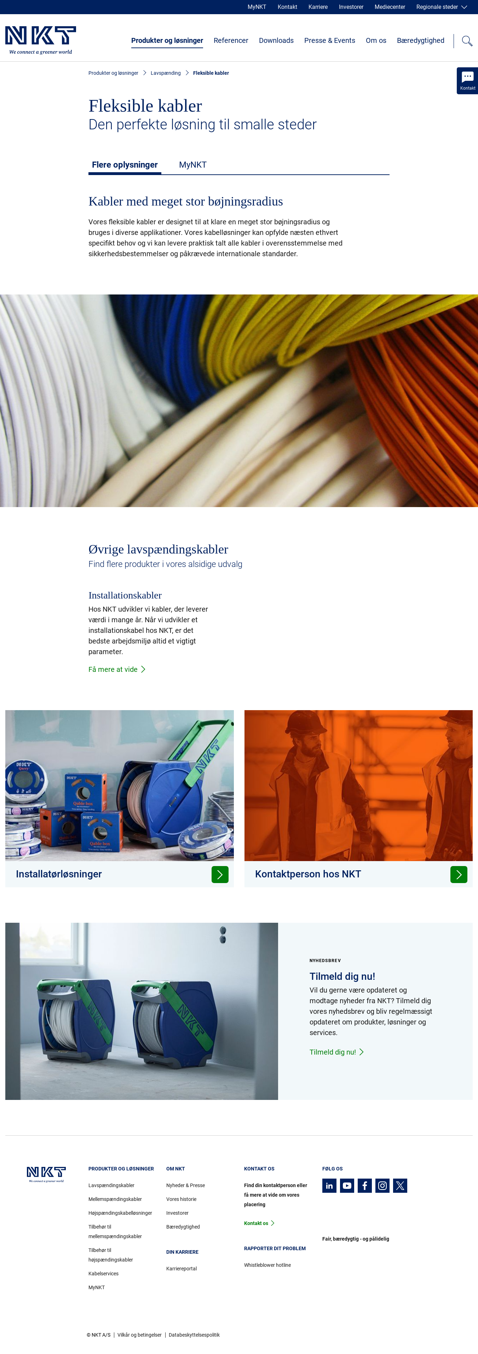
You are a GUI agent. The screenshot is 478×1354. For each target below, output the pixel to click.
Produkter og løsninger (167, 40)
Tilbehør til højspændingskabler (110, 1255)
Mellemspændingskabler (115, 1199)
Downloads (276, 40)
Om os (376, 40)
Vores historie (181, 1199)
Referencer (231, 40)
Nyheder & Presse (185, 1185)
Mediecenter (390, 7)
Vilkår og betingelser (139, 1335)
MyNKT (257, 7)
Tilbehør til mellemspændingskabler (115, 1231)
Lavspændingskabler (111, 1185)
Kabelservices (103, 1273)
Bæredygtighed (420, 40)
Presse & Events (329, 40)
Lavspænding (166, 73)
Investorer (351, 7)
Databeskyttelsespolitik (194, 1335)
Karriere (318, 7)
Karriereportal (181, 1268)
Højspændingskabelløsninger (120, 1213)
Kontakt (287, 7)
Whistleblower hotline (267, 1265)
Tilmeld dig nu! (337, 1052)
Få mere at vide (117, 669)
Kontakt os (256, 1223)
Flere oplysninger (125, 165)
